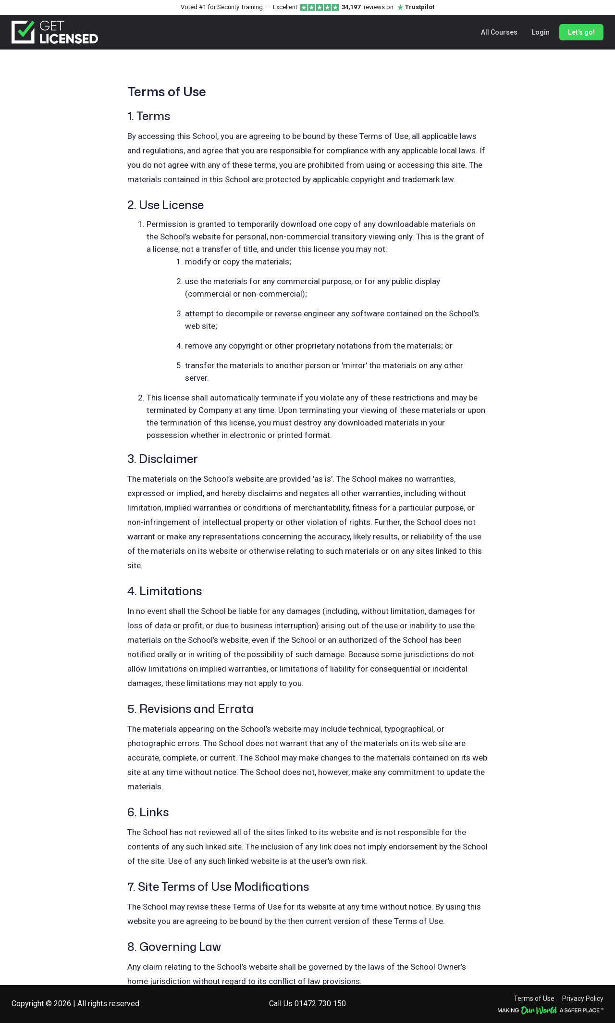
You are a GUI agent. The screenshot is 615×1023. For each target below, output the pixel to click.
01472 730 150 (320, 1003)
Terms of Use (534, 998)
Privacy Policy (582, 998)
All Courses (499, 32)
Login (541, 32)
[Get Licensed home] (55, 32)
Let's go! (581, 32)
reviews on (388, 7)
